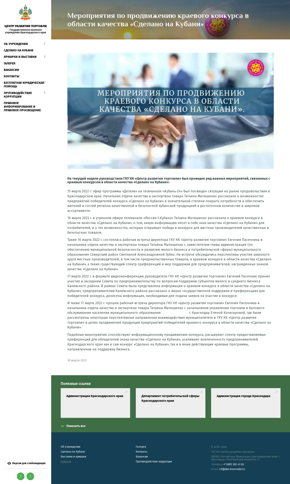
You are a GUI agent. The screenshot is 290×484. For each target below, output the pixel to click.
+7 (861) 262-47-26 (233, 464)
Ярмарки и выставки (20, 57)
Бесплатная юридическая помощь (24, 84)
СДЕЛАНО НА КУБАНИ (18, 50)
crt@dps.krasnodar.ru (232, 469)
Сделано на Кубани (73, 451)
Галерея (9, 63)
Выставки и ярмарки (73, 456)
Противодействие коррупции (18, 94)
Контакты (11, 76)
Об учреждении (16, 44)
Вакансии (11, 70)
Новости (66, 461)
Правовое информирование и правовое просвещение (22, 106)
